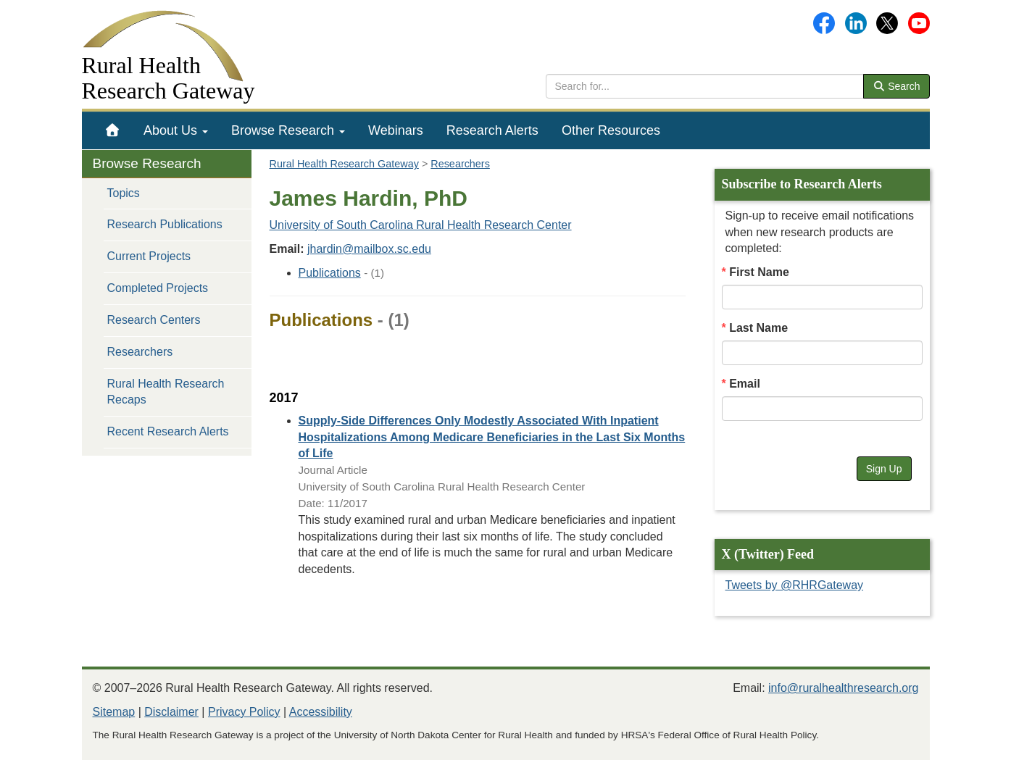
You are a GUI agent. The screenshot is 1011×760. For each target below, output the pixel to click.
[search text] (705, 86)
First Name (759, 272)
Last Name (758, 328)
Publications (330, 273)
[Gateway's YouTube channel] (919, 22)
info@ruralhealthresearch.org (843, 688)
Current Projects (149, 256)
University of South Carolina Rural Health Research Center (421, 225)
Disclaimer (171, 712)
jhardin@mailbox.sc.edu (369, 249)
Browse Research (288, 130)
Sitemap (114, 712)
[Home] (113, 130)
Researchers (140, 352)
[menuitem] (113, 130)
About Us (175, 130)
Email (744, 383)
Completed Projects (158, 288)
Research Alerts (492, 130)
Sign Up (884, 469)
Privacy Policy (244, 712)
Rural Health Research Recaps (166, 391)
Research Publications (164, 224)
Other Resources (611, 130)
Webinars (395, 130)
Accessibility (320, 712)
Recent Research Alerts (168, 431)
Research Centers (154, 320)
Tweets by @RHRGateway (794, 585)
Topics (123, 193)
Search (896, 86)
